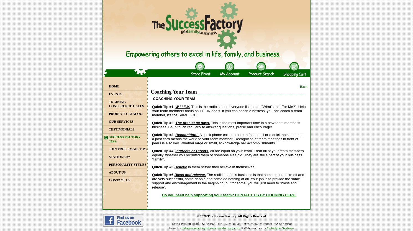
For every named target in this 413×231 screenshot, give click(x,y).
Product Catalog (125, 114)
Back (303, 86)
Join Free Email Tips (128, 149)
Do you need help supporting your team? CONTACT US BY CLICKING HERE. (229, 195)
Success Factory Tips (125, 139)
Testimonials (122, 129)
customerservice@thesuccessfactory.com (210, 228)
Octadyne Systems (280, 228)
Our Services (121, 122)
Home (114, 86)
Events (115, 94)
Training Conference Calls (126, 104)
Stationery (119, 157)
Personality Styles (127, 165)
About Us (117, 172)
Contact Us (119, 180)
